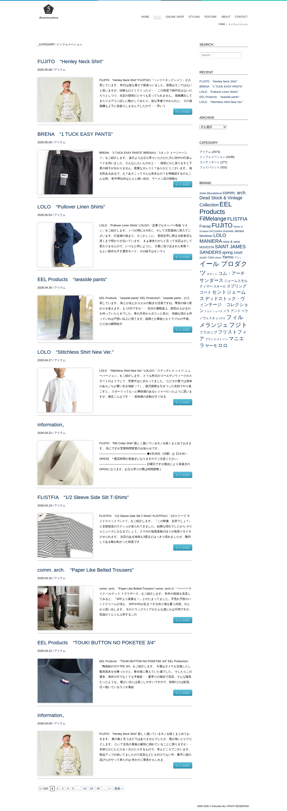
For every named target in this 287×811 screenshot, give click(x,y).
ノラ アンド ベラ (235, 311)
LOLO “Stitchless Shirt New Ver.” (76, 352)
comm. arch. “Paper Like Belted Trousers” (86, 570)
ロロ (223, 345)
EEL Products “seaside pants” (72, 279)
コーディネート (210, 162)
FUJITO (221, 225)
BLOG (157, 16)
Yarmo (227, 257)
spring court (232, 252)
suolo (203, 257)
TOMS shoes (214, 257)
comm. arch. (235, 192)
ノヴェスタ (207, 318)
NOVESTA (207, 247)
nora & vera (231, 241)
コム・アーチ (231, 273)
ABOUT (225, 16)
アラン (237, 257)
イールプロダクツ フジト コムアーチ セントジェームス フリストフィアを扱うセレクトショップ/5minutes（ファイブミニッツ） (49, 12)
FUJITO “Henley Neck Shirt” (70, 61)
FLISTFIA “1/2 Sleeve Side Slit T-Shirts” (83, 497)
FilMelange (213, 218)
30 (98, 788)
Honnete (228, 231)
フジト (238, 324)
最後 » (118, 788)
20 (91, 788)
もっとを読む (182, 111)
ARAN (203, 193)
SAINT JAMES (230, 246)
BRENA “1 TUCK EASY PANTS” (75, 134)
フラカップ (208, 332)
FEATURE (210, 16)
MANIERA (211, 241)
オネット (212, 274)
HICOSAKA (215, 231)
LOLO (219, 235)
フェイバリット (210, 167)
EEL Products (216, 207)
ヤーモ (211, 345)
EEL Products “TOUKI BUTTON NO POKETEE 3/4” (97, 642)
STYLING (194, 16)
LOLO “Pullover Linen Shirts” (71, 207)
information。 (52, 424)
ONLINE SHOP (175, 16)
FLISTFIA (237, 219)
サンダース (212, 280)
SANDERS (210, 252)
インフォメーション (212, 157)
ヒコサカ (220, 318)
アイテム (60, 69)
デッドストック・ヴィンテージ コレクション (224, 304)
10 (84, 788)
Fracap (205, 226)
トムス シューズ (213, 311)
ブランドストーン (216, 339)
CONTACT (241, 16)
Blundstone (214, 193)
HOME (145, 16)
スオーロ (219, 286)
